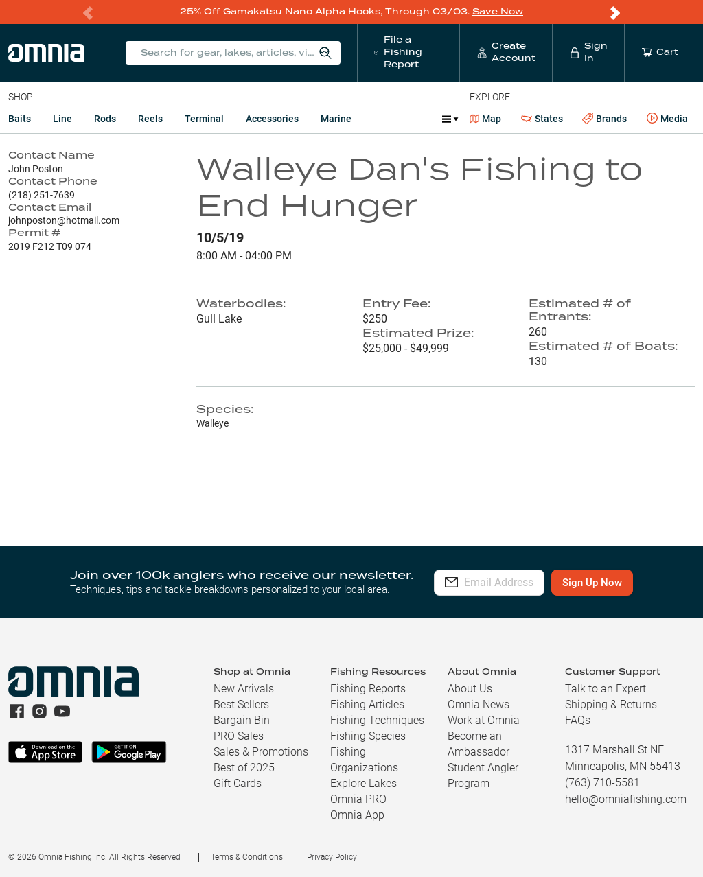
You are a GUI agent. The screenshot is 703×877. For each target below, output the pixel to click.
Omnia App (357, 814)
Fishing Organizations (364, 759)
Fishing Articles (367, 703)
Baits (19, 118)
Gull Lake (219, 318)
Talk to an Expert (605, 687)
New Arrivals (244, 687)
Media (667, 118)
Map (486, 118)
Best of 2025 (244, 766)
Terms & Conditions (247, 856)
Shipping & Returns (611, 703)
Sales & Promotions (261, 751)
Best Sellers (241, 703)
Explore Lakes (363, 782)
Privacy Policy (332, 856)
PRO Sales (239, 735)
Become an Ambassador (478, 743)
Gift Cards (238, 782)
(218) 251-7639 (41, 194)
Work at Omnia (484, 719)
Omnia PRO (358, 798)
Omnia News (478, 703)
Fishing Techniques (377, 719)
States (542, 118)
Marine (336, 118)
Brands (604, 118)
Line (62, 118)
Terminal (204, 118)
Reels (150, 118)
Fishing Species (368, 735)
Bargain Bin (242, 719)
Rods (105, 118)
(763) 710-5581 (602, 781)
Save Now (497, 11)
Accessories (272, 118)
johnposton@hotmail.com (63, 219)
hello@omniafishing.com (626, 798)
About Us (470, 687)
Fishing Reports (368, 687)
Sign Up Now (623, 582)
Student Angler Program (483, 774)
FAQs (577, 719)
